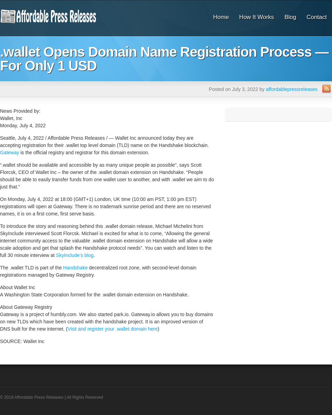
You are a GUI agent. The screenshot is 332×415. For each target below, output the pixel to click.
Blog (290, 17)
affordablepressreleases (291, 89)
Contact (316, 17)
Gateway (9, 152)
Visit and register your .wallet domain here (112, 329)
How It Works (256, 17)
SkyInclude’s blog (75, 255)
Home (221, 17)
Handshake (75, 267)
